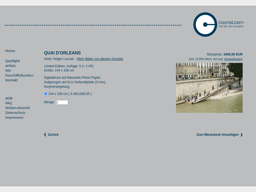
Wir (8, 70)
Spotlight (12, 60)
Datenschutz (15, 112)
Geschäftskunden (19, 75)
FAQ (8, 103)
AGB (8, 98)
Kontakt (11, 80)
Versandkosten (233, 59)
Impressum (14, 117)
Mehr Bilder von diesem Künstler (100, 59)
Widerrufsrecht (17, 107)
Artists (10, 65)
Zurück (53, 135)
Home (10, 50)
